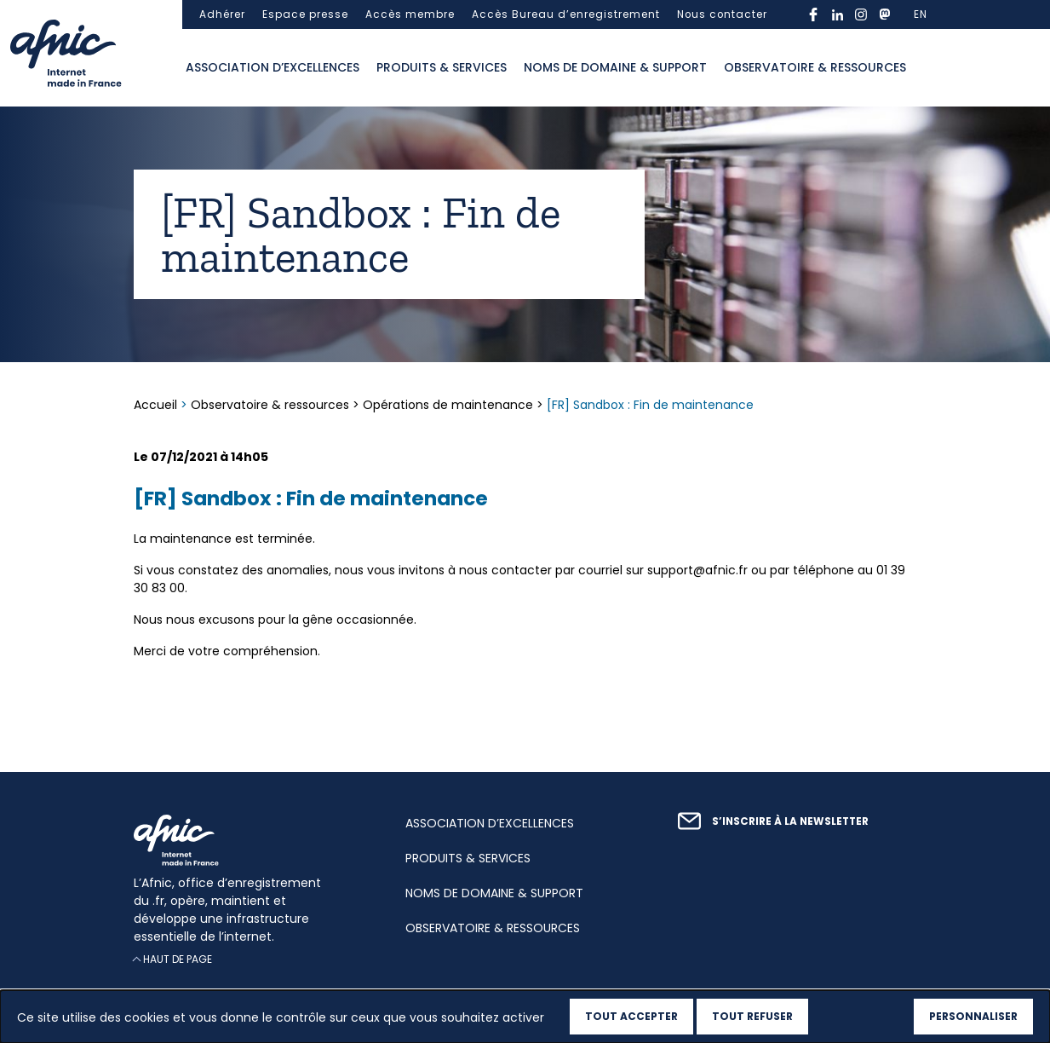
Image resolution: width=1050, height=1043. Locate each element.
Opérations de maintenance (448, 404)
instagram (861, 14)
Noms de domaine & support (615, 67)
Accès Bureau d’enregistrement (566, 14)
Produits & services (441, 67)
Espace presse (305, 14)
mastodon (885, 14)
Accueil (157, 404)
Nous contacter (722, 14)
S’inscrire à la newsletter (790, 821)
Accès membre (410, 14)
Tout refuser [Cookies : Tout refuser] (752, 1016)
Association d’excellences (272, 67)
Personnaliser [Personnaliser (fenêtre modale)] (973, 1016)
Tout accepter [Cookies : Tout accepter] (631, 1016)
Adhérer (222, 14)
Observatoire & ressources (815, 67)
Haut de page (177, 959)
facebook (813, 14)
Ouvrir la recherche (931, 68)
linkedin (837, 14)
